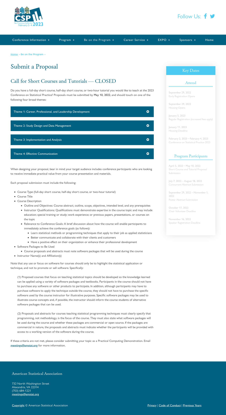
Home (209, 40)
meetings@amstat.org (24, 345)
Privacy (152, 405)
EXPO (162, 40)
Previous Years (192, 405)
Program (65, 40)
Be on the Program (97, 40)
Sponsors (186, 40)
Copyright (18, 405)
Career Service (134, 40)
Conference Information (29, 40)
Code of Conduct (170, 405)
